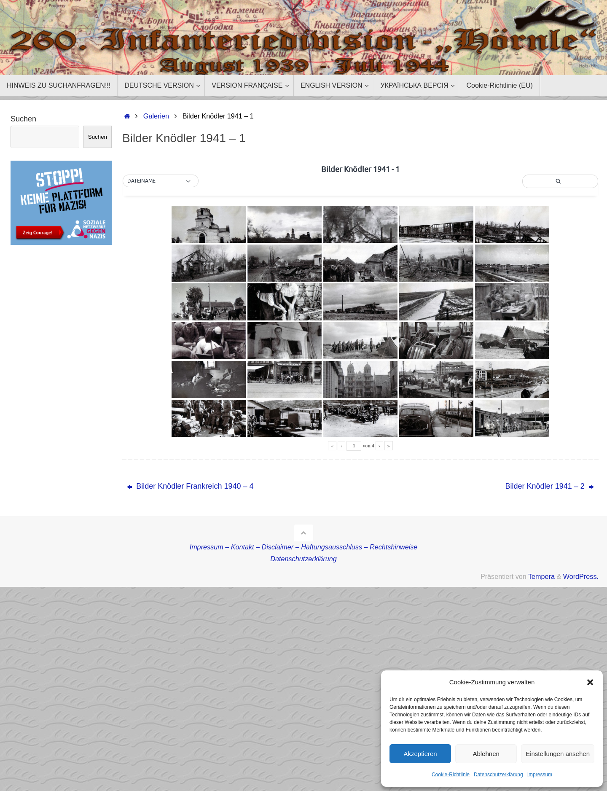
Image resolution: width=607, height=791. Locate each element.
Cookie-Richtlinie (451, 775)
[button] (590, 682)
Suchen (23, 119)
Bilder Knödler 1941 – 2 (549, 486)
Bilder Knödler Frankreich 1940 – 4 (190, 486)
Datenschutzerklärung (498, 775)
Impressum (539, 775)
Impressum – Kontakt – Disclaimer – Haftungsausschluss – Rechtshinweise (304, 547)
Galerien (156, 116)
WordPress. (581, 576)
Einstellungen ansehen (558, 753)
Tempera (541, 576)
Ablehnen (486, 753)
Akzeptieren (420, 753)
